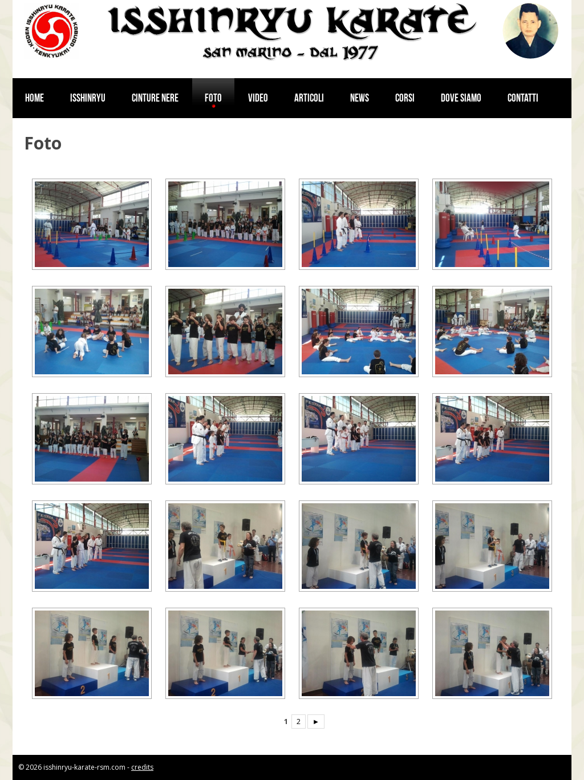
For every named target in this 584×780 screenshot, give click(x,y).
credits (142, 767)
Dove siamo (461, 98)
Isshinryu (88, 98)
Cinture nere (155, 98)
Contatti (523, 98)
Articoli (309, 98)
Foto (213, 98)
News (359, 98)
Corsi (405, 98)
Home (34, 98)
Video (258, 98)
